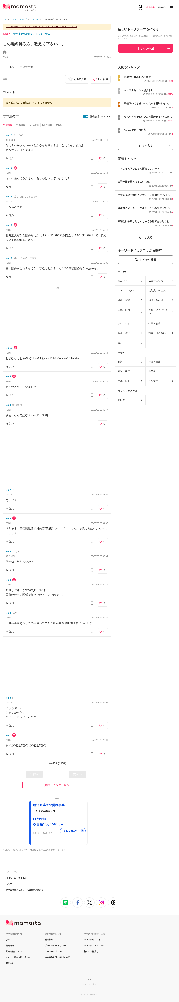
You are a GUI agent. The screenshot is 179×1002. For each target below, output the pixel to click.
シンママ (153, 381)
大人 (120, 342)
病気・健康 (124, 309)
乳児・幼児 (124, 371)
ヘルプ (9, 884)
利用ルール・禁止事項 (16, 878)
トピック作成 (145, 48)
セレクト (122, 400)
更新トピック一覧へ (56, 785)
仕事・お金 (154, 323)
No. (9, 135)
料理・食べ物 (155, 300)
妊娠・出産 (154, 361)
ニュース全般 (155, 280)
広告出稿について (14, 951)
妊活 (120, 361)
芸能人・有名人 (157, 290)
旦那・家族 (124, 300)
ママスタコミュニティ (94, 946)
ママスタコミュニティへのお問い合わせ (24, 890)
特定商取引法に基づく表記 (57, 957)
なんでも (122, 280)
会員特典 (10, 946)
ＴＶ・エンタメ (126, 290)
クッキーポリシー (53, 951)
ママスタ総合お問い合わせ (18, 957)
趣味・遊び (124, 333)
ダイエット (124, 323)
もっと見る (146, 145)
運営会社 (10, 963)
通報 (5, 79)
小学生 (152, 371)
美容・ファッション (158, 311)
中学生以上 (124, 381)
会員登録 (150, 7)
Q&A (8, 940)
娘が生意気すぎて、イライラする (31, 33)
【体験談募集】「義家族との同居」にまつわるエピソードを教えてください (41, 26)
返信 (11, 158)
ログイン (162, 7)
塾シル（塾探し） (92, 951)
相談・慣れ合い (157, 333)
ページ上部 (89, 984)
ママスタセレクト (92, 940)
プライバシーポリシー (55, 946)
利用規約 (49, 940)
